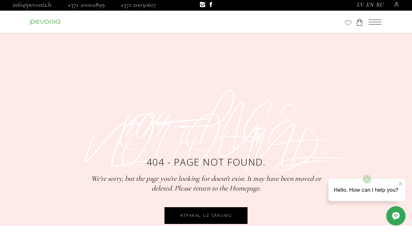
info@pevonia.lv (32, 5)
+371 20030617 (138, 5)
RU (380, 4)
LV (360, 4)
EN (369, 4)
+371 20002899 (86, 5)
